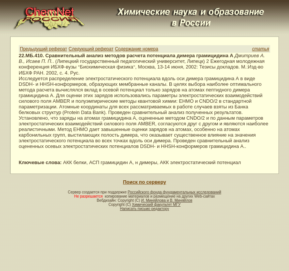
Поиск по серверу (144, 182)
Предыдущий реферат (43, 49)
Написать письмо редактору (144, 209)
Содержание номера (136, 49)
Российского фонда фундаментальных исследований (174, 192)
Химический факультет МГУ (156, 204)
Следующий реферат (90, 49)
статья (260, 49)
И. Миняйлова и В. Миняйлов (166, 200)
